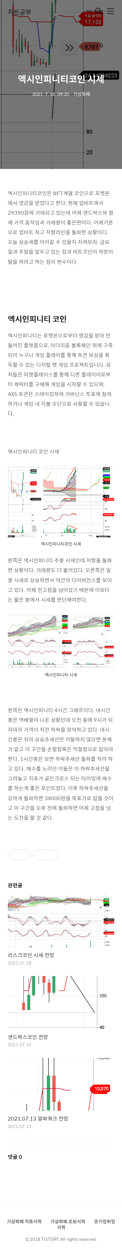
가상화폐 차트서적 (24, 1221)
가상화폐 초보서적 (67, 1221)
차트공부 (19, 12)
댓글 (15, 1157)
